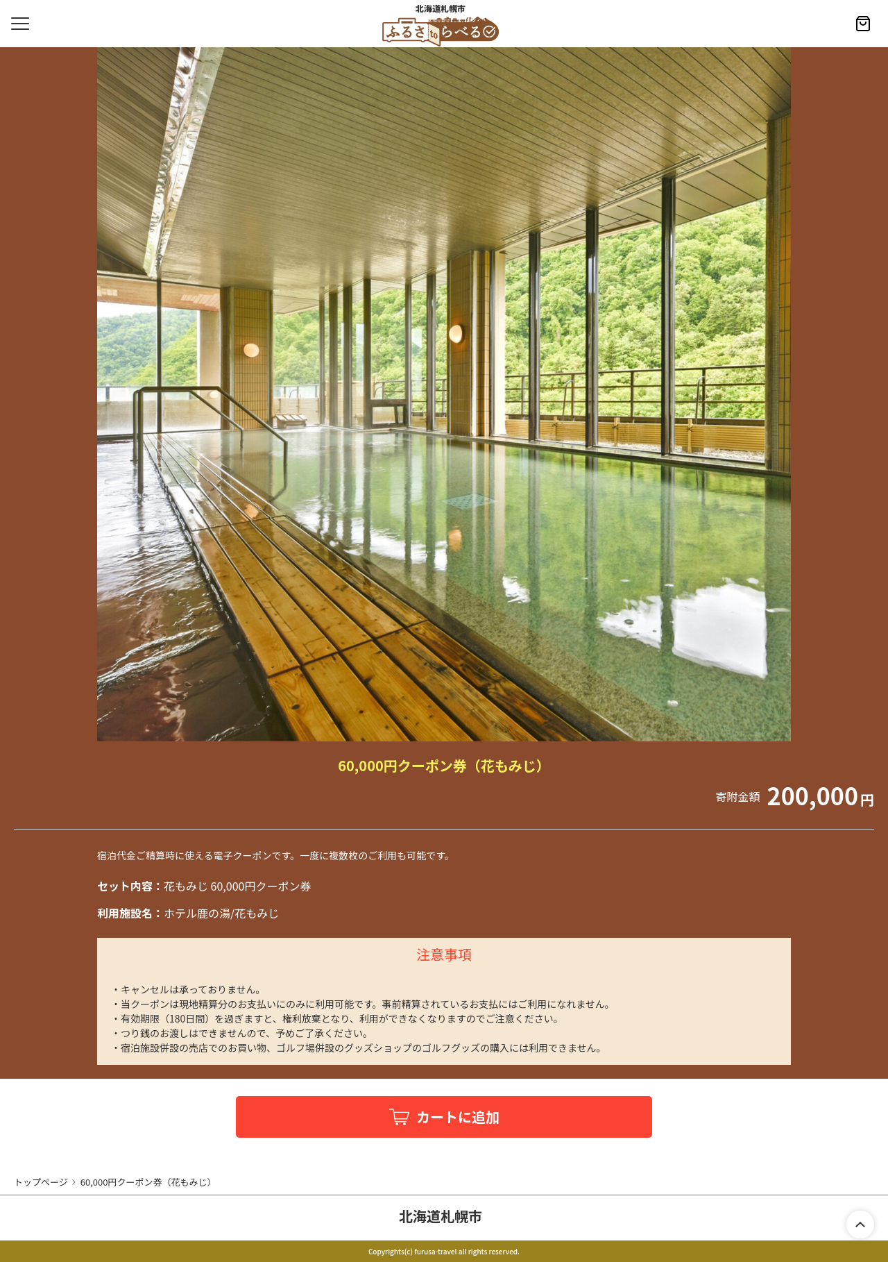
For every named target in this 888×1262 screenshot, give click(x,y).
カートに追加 (458, 1117)
